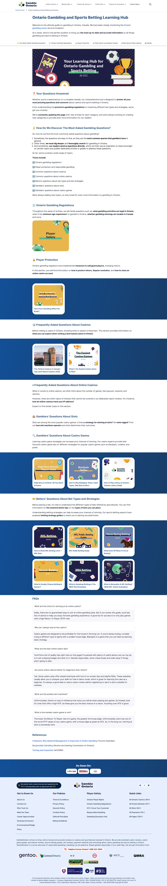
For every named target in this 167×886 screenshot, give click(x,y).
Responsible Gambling (42, 745)
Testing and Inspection (42, 750)
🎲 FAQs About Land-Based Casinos (105, 43)
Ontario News (135, 4)
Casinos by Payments (116, 4)
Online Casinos (51, 4)
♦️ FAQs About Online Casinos (131, 43)
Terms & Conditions (61, 800)
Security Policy (59, 808)
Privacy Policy (58, 804)
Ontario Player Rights (95, 800)
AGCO (23, 786)
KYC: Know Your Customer (98, 808)
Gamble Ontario (20, 10)
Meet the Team (23, 812)
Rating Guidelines (60, 821)
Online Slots (99, 4)
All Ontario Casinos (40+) (139, 800)
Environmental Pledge (26, 825)
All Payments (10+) (137, 812)
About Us (21, 800)
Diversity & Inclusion (25, 821)
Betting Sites (66, 4)
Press (19, 829)
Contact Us (21, 804)
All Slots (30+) (135, 808)
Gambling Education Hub (97, 817)
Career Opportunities (25, 817)
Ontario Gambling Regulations (99, 804)
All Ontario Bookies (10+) (139, 804)
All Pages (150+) (136, 817)
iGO (54, 786)
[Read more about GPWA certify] (76, 862)
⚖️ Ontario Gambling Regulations (60, 43)
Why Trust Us (22, 808)
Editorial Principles (60, 817)
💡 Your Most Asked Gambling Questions (31, 43)
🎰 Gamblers (149, 43)
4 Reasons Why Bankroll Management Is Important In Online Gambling (64, 741)
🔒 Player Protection (82, 43)
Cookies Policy (59, 812)
